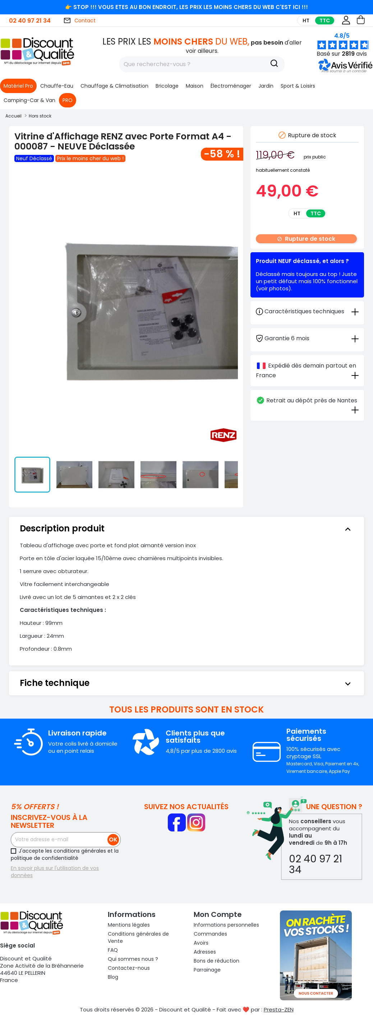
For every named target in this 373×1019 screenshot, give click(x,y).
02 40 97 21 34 (30, 21)
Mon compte (218, 914)
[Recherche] (274, 64)
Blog (113, 977)
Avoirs (201, 942)
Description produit (186, 528)
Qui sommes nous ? (133, 959)
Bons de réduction (216, 960)
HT (306, 20)
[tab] (307, 337)
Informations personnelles (226, 924)
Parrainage (207, 969)
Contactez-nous (129, 968)
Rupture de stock (306, 239)
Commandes (210, 933)
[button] (343, 71)
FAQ (113, 950)
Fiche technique (186, 683)
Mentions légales (129, 924)
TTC (324, 20)
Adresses (205, 951)
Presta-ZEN (279, 1009)
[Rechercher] (202, 64)
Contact (79, 20)
